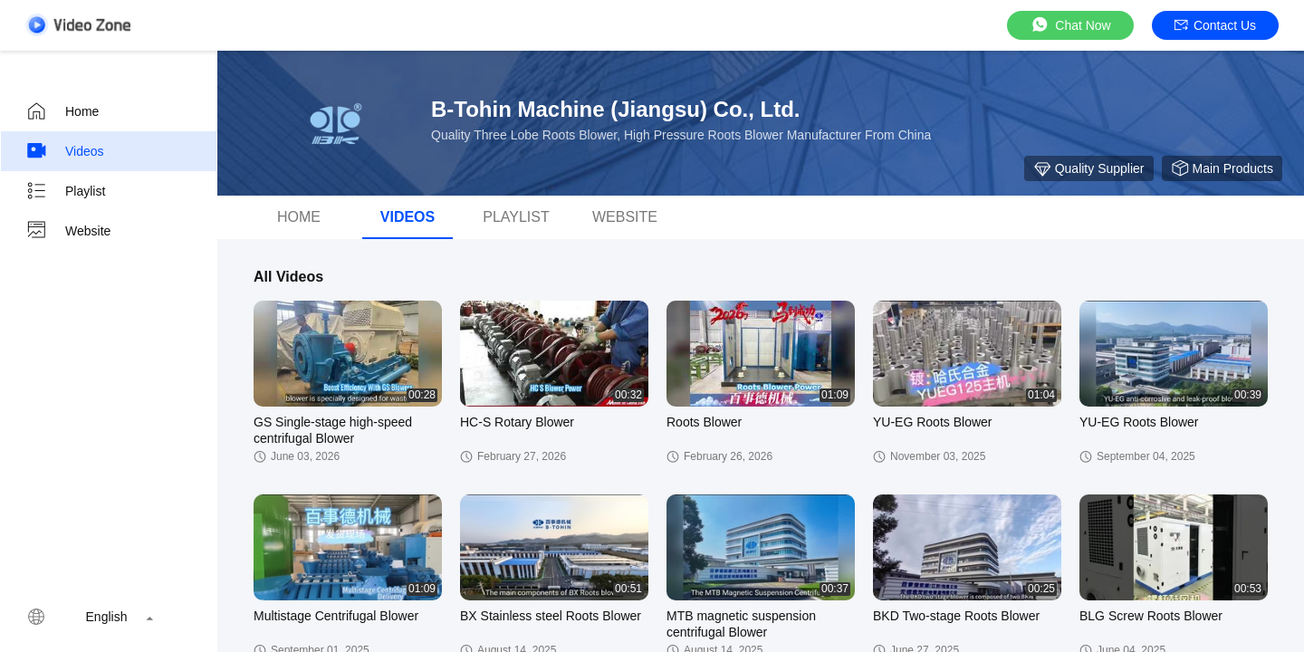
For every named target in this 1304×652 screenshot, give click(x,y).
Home (62, 111)
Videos (64, 151)
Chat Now (1070, 24)
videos (407, 217)
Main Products (1222, 168)
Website (67, 231)
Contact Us (1215, 25)
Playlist (65, 191)
